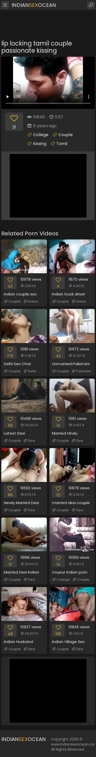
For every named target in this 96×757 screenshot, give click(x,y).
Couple (65, 135)
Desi (29, 440)
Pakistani (81, 371)
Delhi (29, 371)
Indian (30, 301)
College (40, 135)
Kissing (39, 144)
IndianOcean (34, 5)
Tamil (61, 144)
